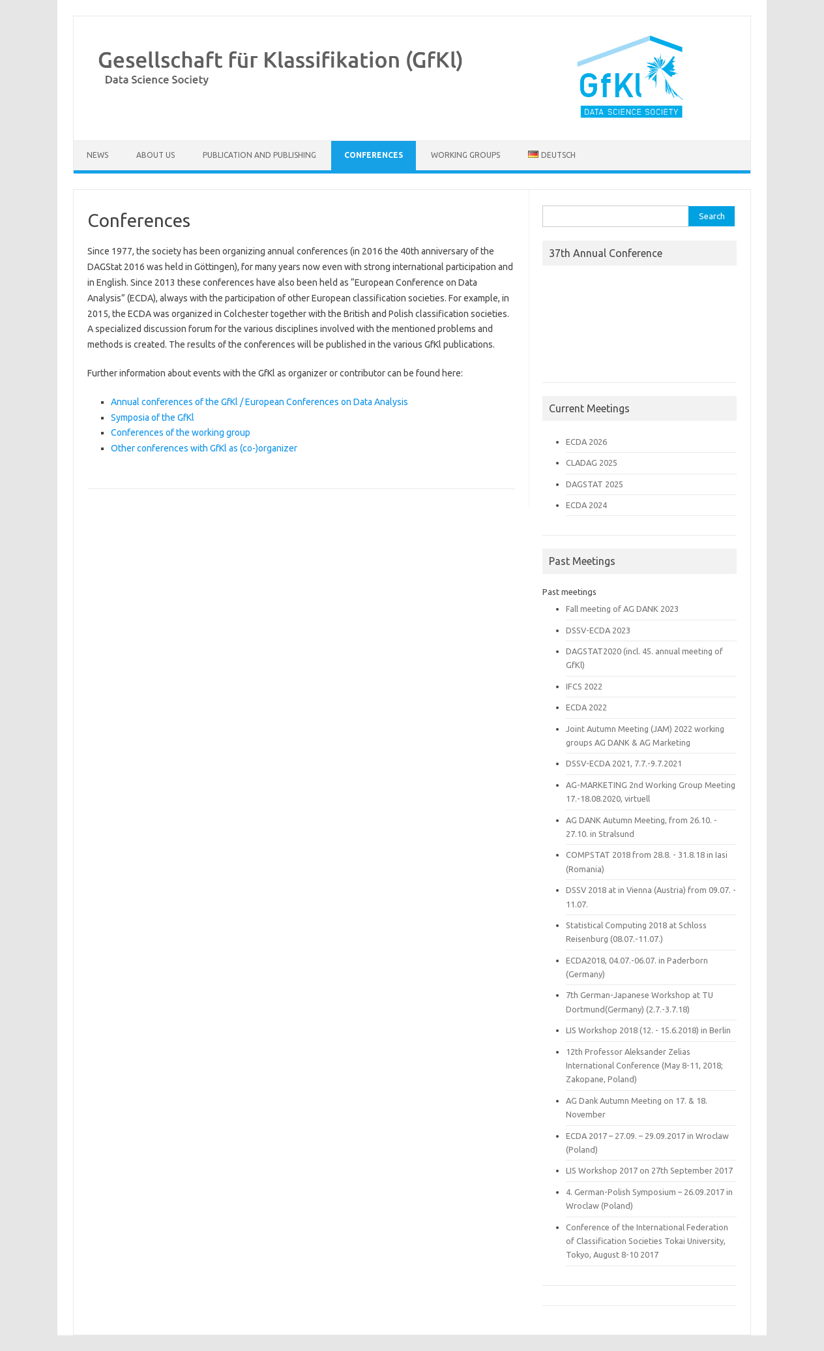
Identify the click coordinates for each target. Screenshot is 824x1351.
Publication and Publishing (259, 155)
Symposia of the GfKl (152, 417)
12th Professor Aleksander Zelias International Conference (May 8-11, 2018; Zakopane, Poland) (644, 1065)
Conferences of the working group (180, 432)
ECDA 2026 (586, 441)
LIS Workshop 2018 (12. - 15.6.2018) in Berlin (648, 1030)
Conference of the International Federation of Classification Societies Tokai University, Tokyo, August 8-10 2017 (647, 1241)
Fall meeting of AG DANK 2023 (622, 608)
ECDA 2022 (586, 707)
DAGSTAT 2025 (594, 484)
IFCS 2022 (584, 686)
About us (155, 155)
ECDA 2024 (586, 504)
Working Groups (465, 155)
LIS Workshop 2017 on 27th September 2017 (649, 1170)
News (97, 155)
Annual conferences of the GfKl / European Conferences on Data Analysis (259, 402)
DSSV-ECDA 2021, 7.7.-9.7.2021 (624, 763)
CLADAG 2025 (591, 462)
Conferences (373, 155)
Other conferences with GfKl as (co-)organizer (204, 448)
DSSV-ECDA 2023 (598, 630)
